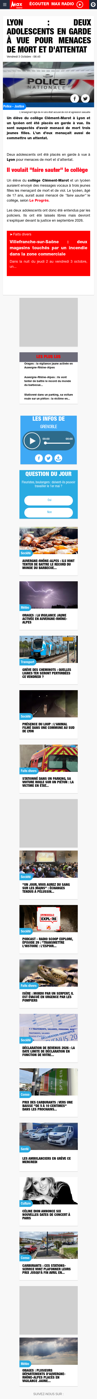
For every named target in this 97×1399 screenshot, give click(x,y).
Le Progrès (39, 201)
